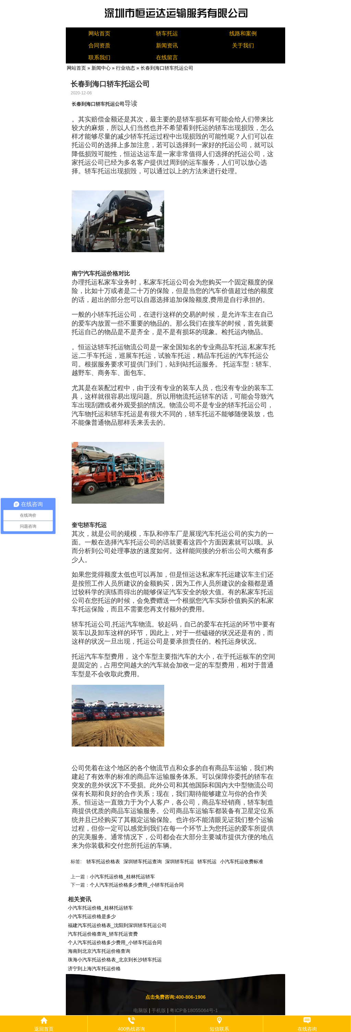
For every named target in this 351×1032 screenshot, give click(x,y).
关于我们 (243, 45)
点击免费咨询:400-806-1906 (175, 997)
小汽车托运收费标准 (241, 861)
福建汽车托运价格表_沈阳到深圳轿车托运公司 (117, 925)
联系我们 (99, 57)
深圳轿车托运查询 (142, 861)
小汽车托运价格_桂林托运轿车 (122, 876)
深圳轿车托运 (179, 861)
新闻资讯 (167, 45)
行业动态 (125, 68)
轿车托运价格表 (103, 861)
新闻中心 (101, 68)
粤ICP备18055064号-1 (194, 1010)
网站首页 (99, 33)
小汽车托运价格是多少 (92, 916)
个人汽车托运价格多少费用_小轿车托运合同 (137, 885)
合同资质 (99, 45)
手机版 (159, 1010)
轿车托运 (167, 33)
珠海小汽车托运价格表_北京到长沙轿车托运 (115, 959)
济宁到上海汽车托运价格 (94, 968)
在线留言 (167, 57)
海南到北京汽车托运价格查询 (99, 951)
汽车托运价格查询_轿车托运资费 (103, 934)
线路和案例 (243, 33)
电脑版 (140, 1010)
